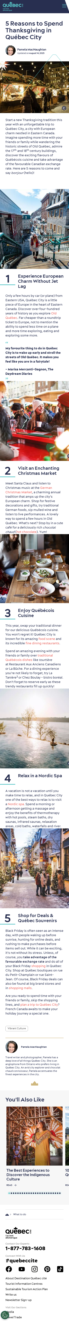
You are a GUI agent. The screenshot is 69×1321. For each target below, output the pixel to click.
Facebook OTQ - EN (8, 1269)
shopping (38, 966)
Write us (11, 1294)
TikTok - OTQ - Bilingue (60, 1269)
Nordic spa (16, 804)
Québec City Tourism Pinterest (47, 1269)
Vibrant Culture (17, 1028)
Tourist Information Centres (24, 1283)
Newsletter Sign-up (18, 1300)
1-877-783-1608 (25, 1248)
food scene (46, 639)
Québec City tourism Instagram (34, 1269)
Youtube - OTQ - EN (21, 1269)
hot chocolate (26, 532)
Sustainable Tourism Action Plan (26, 1289)
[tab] (9, 1193)
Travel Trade (13, 1317)
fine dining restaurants (42, 643)
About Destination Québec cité (26, 1278)
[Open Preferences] (5, 1315)
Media (9, 1312)
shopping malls (20, 988)
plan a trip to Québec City (39, 1005)
